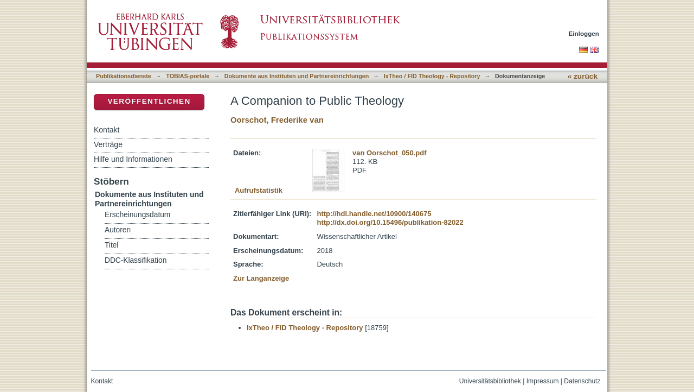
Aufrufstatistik (258, 190)
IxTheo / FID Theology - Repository (432, 76)
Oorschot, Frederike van (277, 119)
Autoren (118, 230)
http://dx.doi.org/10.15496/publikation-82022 (390, 222)
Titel (111, 245)
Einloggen (584, 33)
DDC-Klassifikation (135, 260)
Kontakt (106, 129)
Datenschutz (582, 381)
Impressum (542, 381)
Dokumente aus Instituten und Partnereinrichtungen (296, 76)
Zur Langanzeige (261, 278)
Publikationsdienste (123, 76)
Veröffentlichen (148, 101)
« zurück (582, 76)
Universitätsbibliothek (490, 381)
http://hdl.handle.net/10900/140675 (374, 214)
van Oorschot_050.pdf (389, 153)
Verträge (108, 144)
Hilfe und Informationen (133, 159)
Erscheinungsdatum (137, 215)
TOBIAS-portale (187, 76)
